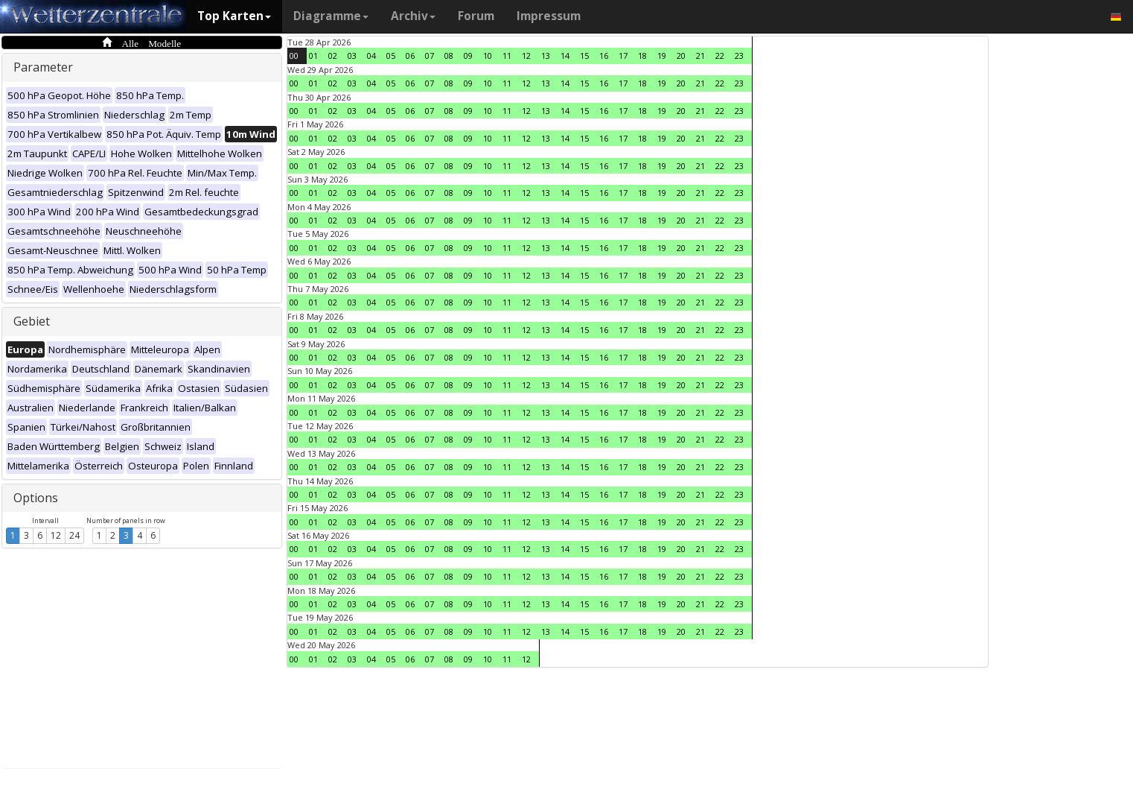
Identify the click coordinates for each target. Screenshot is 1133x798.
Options (35, 498)
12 (56, 535)
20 (681, 55)
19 (661, 55)
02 (332, 55)
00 (294, 55)
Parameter (43, 67)
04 (371, 55)
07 (429, 55)
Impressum (549, 16)
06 (410, 55)
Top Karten (234, 16)
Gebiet (31, 321)
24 (74, 535)
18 (642, 55)
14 (565, 55)
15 (584, 55)
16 (603, 55)
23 (739, 55)
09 (468, 55)
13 (545, 55)
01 (313, 55)
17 (623, 55)
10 (487, 55)
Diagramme (330, 16)
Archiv (413, 16)
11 (506, 55)
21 (700, 55)
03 (352, 55)
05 (390, 55)
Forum (476, 16)
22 (719, 55)
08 (448, 55)
